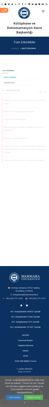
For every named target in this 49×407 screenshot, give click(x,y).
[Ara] (46, 4)
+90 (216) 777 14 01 (37, 298)
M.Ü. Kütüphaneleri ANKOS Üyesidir (25, 311)
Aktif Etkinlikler (10, 77)
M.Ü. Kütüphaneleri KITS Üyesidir (25, 322)
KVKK (25, 356)
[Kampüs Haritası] (19, 4)
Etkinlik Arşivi (9, 82)
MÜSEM (25, 335)
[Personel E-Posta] (5, 4)
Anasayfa (15, 48)
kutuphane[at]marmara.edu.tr (25, 294)
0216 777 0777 (24, 371)
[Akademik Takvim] (8, 4)
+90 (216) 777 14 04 (13, 298)
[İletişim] (15, 4)
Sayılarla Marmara (25, 345)
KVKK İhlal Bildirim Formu (25, 361)
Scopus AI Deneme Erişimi (15, 118)
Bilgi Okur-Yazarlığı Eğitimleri (15, 137)
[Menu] (43, 10)
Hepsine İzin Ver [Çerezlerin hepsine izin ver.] (33, 397)
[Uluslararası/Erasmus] (12, 4)
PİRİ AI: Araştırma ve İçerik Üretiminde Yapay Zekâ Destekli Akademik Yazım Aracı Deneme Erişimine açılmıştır (25, 148)
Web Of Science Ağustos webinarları (19, 110)
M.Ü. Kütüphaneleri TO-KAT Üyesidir (25, 327)
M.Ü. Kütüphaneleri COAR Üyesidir (25, 316)
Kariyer (25, 350)
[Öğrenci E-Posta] (2, 4)
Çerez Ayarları (14, 397)
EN (43, 4)
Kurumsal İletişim (25, 340)
